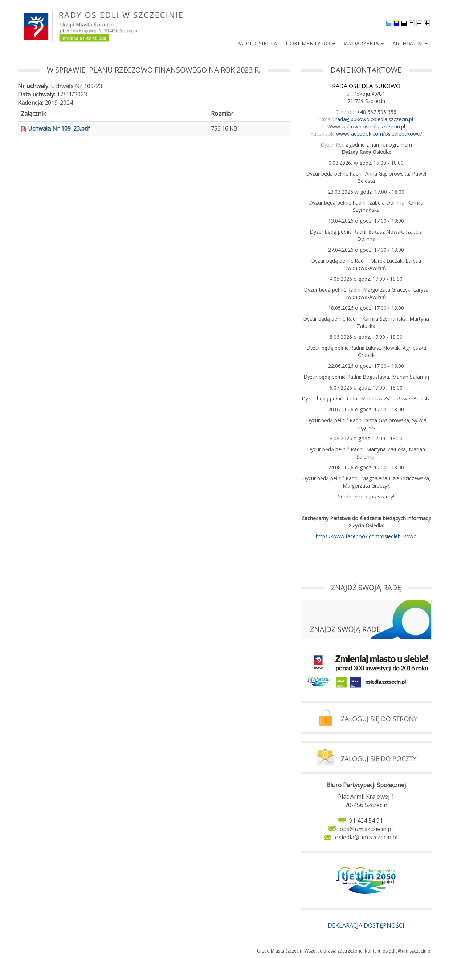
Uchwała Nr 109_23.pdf (59, 128)
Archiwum (410, 43)
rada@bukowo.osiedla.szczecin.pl (374, 119)
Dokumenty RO (310, 43)
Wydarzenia (364, 43)
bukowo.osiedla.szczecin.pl (374, 126)
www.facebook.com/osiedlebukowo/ (379, 133)
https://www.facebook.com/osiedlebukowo (366, 536)
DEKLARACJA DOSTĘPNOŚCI (366, 925)
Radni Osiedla (256, 43)
